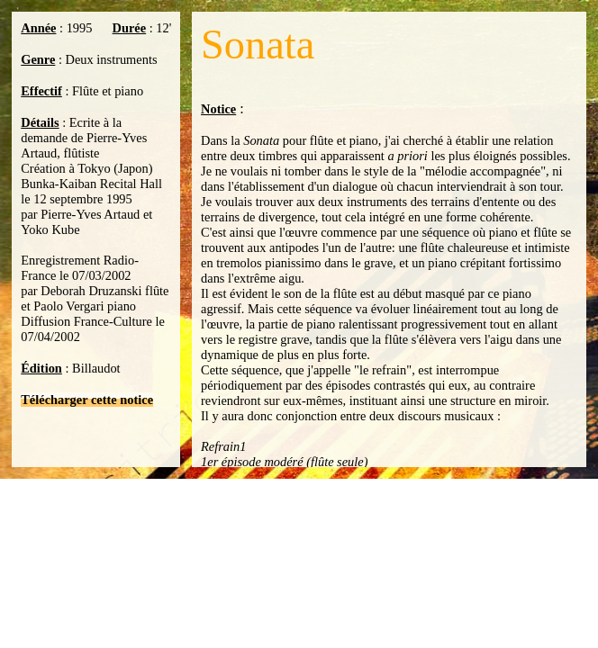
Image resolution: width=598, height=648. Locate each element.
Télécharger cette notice (87, 399)
